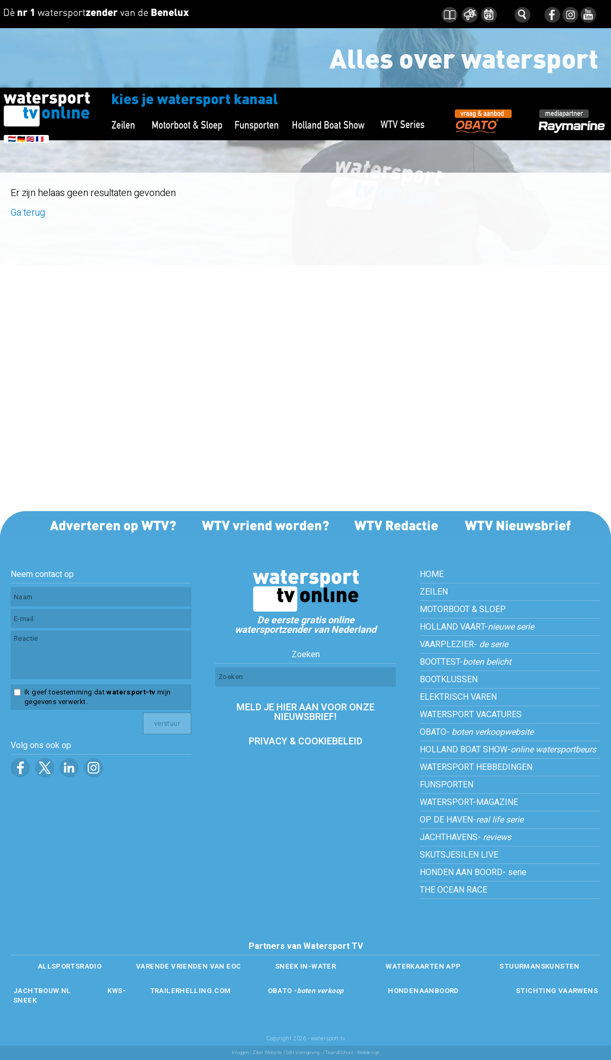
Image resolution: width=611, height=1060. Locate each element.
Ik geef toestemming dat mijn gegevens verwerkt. (97, 697)
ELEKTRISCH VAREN (458, 697)
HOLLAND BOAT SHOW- (508, 749)
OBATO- (476, 732)
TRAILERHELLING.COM (190, 991)
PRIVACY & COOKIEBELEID (305, 741)
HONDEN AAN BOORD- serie (473, 872)
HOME (432, 574)
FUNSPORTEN (446, 784)
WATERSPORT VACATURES (471, 714)
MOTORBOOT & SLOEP (463, 609)
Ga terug (28, 213)
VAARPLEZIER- (464, 644)
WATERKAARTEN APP (423, 966)
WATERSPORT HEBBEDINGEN (476, 767)
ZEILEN (434, 592)
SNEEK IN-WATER (305, 966)
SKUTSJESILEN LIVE (459, 855)
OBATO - (306, 991)
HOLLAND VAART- (477, 627)
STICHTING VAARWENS (557, 991)
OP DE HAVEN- (471, 819)
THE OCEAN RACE (453, 890)
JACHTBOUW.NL (42, 991)
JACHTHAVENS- (465, 837)
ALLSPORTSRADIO (69, 966)
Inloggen (240, 1052)
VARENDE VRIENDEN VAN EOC (188, 966)
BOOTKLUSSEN (449, 679)
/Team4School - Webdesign (351, 1052)
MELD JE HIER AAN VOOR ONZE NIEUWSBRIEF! (305, 712)
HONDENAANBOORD (423, 991)
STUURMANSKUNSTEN (539, 966)
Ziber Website (267, 1052)
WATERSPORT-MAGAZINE (469, 802)
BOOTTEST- (465, 662)
